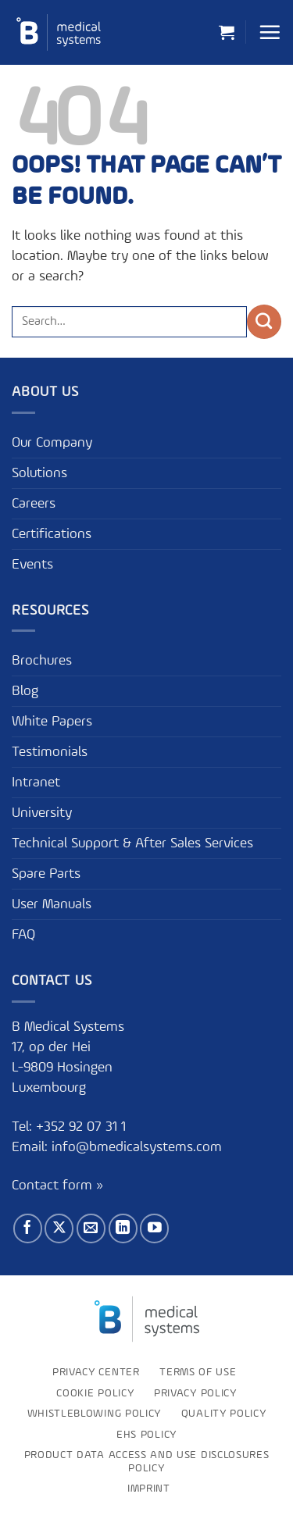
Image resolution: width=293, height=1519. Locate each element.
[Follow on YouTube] (154, 1228)
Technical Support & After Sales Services (132, 843)
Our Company (52, 443)
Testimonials (50, 752)
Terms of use (197, 1372)
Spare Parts (46, 874)
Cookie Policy (95, 1393)
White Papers (52, 722)
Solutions (39, 473)
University (42, 813)
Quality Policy (223, 1413)
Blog (25, 691)
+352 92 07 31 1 (83, 1127)
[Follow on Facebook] (27, 1228)
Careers (33, 504)
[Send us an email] (91, 1228)
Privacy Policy (195, 1393)
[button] (226, 32)
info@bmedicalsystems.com (137, 1147)
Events (32, 565)
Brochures (42, 661)
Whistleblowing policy (94, 1413)
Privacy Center (96, 1372)
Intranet (36, 783)
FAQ (23, 935)
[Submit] (264, 322)
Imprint (148, 1488)
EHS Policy (146, 1434)
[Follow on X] (59, 1228)
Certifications (51, 534)
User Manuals (51, 904)
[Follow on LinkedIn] (123, 1228)
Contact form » (57, 1185)
